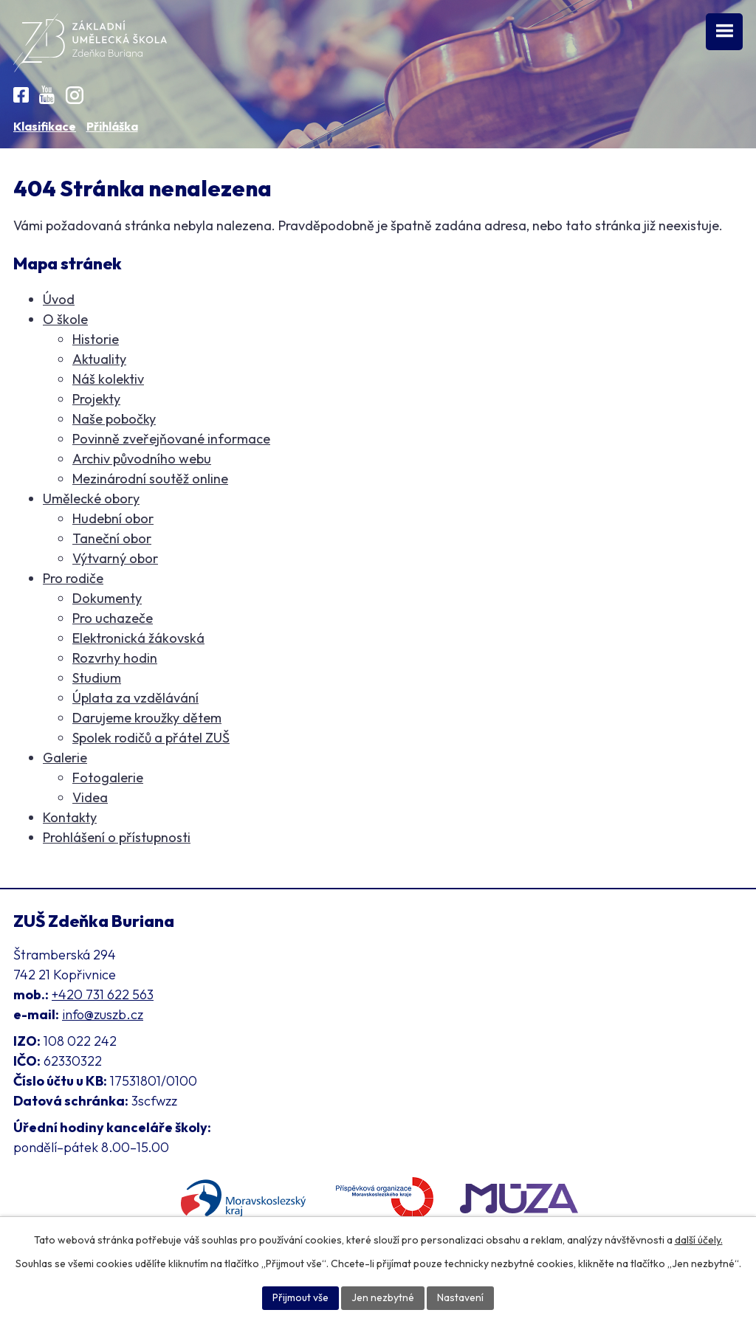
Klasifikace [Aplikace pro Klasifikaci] (44, 126)
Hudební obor (113, 518)
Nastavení (460, 1297)
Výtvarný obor (115, 558)
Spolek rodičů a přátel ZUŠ (151, 737)
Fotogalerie (107, 777)
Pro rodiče (73, 578)
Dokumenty (107, 598)
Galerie (65, 757)
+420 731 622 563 (103, 994)
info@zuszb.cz (102, 1014)
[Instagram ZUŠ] (74, 95)
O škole (65, 319)
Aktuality (99, 359)
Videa (90, 797)
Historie (95, 339)
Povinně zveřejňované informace (171, 438)
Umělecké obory (91, 498)
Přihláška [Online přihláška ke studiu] (112, 126)
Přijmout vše (300, 1297)
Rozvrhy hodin (114, 657)
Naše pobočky (114, 418)
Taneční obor (111, 538)
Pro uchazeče (112, 618)
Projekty (96, 398)
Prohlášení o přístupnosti (116, 837)
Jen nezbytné (382, 1297)
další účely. (699, 1240)
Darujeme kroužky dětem (146, 717)
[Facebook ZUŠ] (21, 95)
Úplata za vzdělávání (135, 697)
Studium (96, 677)
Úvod (59, 299)
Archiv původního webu (141, 458)
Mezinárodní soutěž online (150, 478)
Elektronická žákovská (138, 638)
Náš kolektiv (108, 378)
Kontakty (70, 817)
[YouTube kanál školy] (47, 95)
